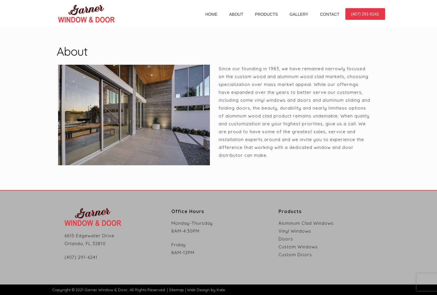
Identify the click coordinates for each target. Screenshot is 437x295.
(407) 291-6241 (365, 14)
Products (266, 14)
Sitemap (176, 289)
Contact (329, 14)
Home (211, 14)
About (236, 14)
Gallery (299, 14)
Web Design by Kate (206, 289)
